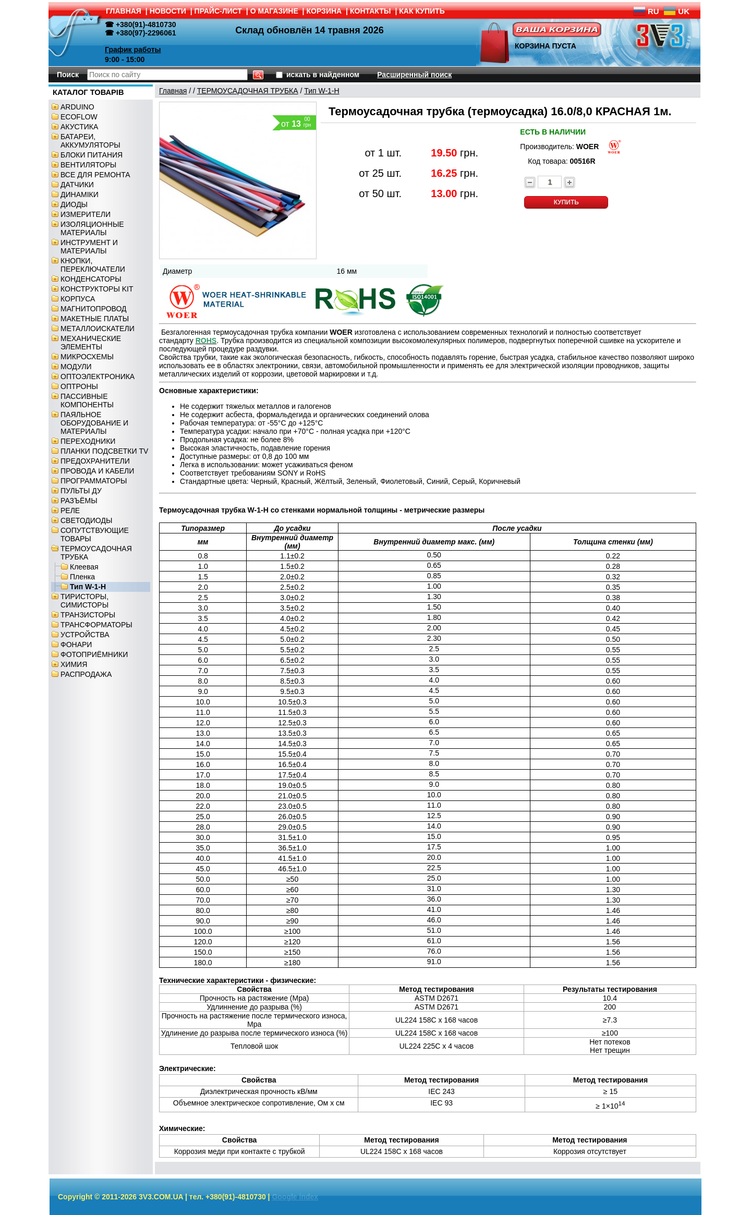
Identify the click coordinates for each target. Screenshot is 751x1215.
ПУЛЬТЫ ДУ (81, 491)
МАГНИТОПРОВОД (93, 309)
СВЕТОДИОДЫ (86, 520)
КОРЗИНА (324, 11)
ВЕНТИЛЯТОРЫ (88, 165)
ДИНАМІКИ (79, 194)
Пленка (82, 577)
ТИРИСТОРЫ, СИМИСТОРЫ (84, 600)
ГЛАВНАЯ (123, 11)
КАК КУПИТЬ (421, 11)
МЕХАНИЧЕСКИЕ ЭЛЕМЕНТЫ (90, 342)
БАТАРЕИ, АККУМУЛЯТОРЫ (90, 140)
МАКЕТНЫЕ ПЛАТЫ (94, 318)
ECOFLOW (79, 117)
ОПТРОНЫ (79, 386)
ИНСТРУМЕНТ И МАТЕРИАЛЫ (89, 246)
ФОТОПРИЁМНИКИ (94, 654)
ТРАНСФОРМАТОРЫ (96, 625)
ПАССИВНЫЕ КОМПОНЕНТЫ (87, 400)
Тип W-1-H (88, 586)
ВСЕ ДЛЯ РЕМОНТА (95, 175)
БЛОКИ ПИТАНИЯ (91, 155)
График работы (133, 49)
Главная (173, 91)
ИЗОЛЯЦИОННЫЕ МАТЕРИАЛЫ (92, 228)
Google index (295, 1197)
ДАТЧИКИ (77, 184)
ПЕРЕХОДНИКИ (87, 441)
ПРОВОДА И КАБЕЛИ (97, 471)
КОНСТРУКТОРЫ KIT (97, 289)
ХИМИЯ (73, 664)
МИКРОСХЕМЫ (87, 357)
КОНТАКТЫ (370, 11)
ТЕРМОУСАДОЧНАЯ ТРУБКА (247, 91)
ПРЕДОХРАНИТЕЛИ (95, 461)
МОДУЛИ (76, 366)
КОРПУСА (77, 299)
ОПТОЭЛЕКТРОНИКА (97, 376)
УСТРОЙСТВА (84, 634)
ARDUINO (77, 107)
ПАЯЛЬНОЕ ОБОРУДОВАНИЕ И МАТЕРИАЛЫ (94, 422)
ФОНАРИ (76, 644)
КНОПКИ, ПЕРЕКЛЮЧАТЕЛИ (92, 265)
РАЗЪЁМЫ (79, 500)
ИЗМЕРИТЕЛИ (85, 214)
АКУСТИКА (79, 127)
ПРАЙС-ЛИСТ (218, 11)
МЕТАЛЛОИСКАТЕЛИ (97, 328)
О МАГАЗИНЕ (274, 11)
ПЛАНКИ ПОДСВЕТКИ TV (104, 451)
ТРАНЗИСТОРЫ (87, 615)
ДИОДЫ (74, 204)
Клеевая (84, 567)
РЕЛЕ (70, 510)
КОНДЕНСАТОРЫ (91, 279)
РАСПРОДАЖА (86, 674)
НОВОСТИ (168, 11)
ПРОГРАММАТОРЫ (93, 481)
